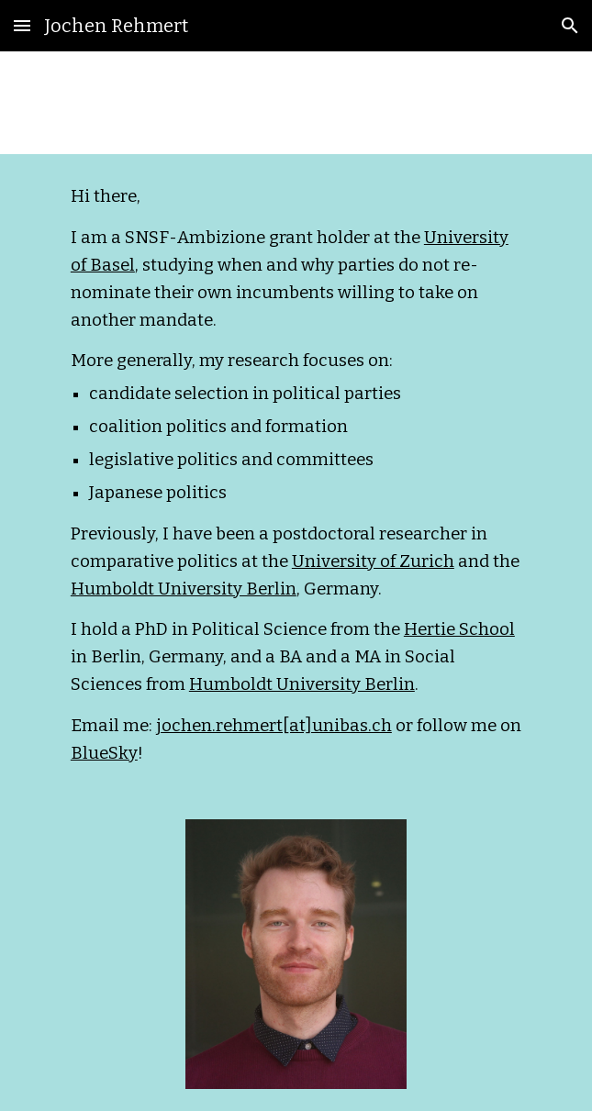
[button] (22, 25)
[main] (296, 475)
